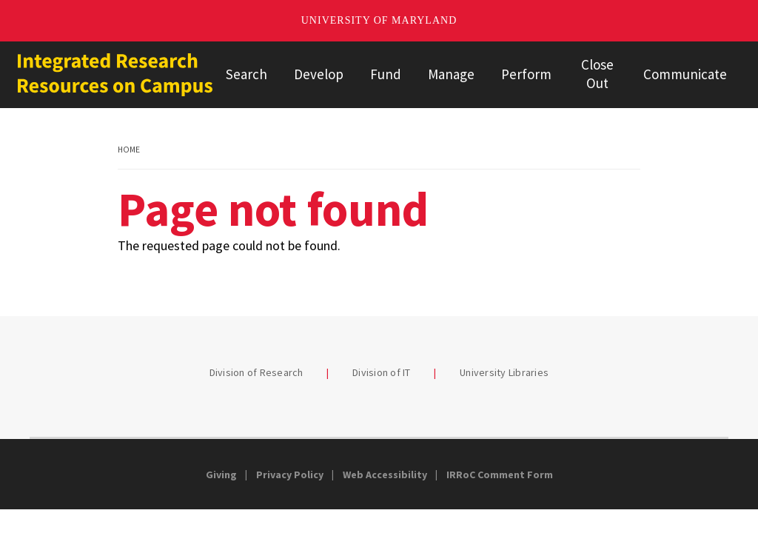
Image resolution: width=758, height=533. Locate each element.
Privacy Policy (289, 474)
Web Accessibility (385, 474)
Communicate (685, 74)
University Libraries (504, 372)
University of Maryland (379, 20)
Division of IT (381, 372)
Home (129, 149)
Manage (451, 74)
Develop (318, 74)
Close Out (597, 74)
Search (246, 74)
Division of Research (256, 372)
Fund (385, 74)
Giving (221, 474)
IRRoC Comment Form (499, 474)
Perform (526, 74)
